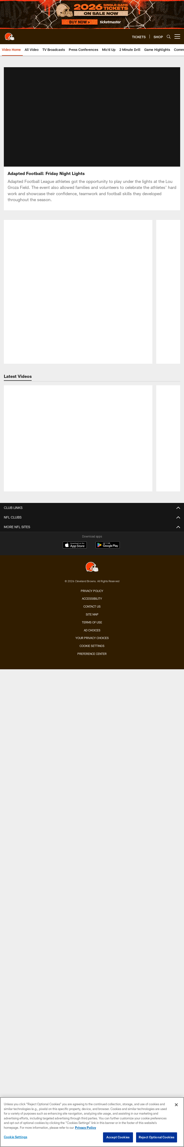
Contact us (92, 580)
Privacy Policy (92, 564)
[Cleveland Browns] (92, 540)
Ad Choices (92, 603)
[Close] (176, 1104)
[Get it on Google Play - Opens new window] (107, 521)
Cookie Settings (92, 619)
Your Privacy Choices (92, 611)
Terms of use (92, 595)
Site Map (92, 588)
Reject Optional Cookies (156, 1137)
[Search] (169, 36)
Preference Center (92, 627)
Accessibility (92, 572)
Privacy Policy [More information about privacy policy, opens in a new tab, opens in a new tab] (85, 1127)
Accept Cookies (118, 1137)
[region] (92, 1122)
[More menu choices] (177, 36)
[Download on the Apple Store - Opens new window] (74, 519)
